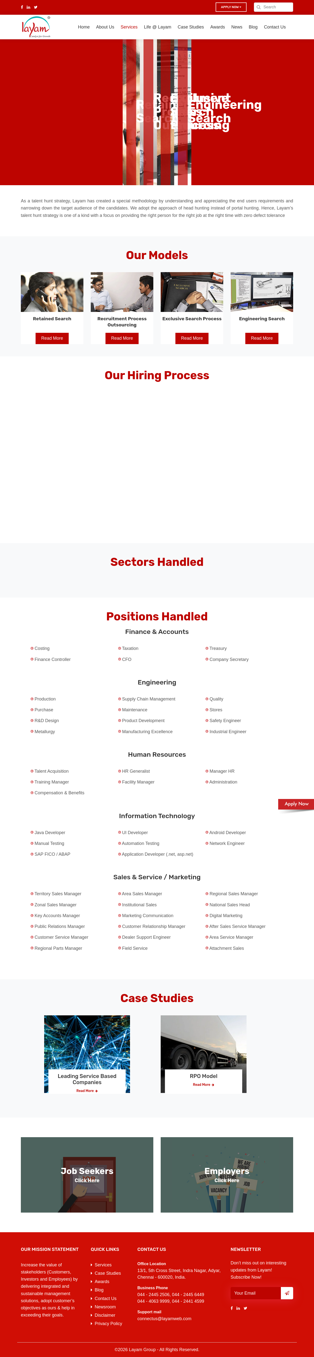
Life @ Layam (157, 27)
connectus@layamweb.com (164, 1318)
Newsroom (105, 1306)
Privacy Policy (108, 1323)
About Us (105, 27)
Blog (253, 27)
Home (84, 27)
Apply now (231, 7)
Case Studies (191, 27)
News (236, 27)
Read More (52, 338)
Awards (217, 27)
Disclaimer (105, 1315)
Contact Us (275, 27)
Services (129, 27)
